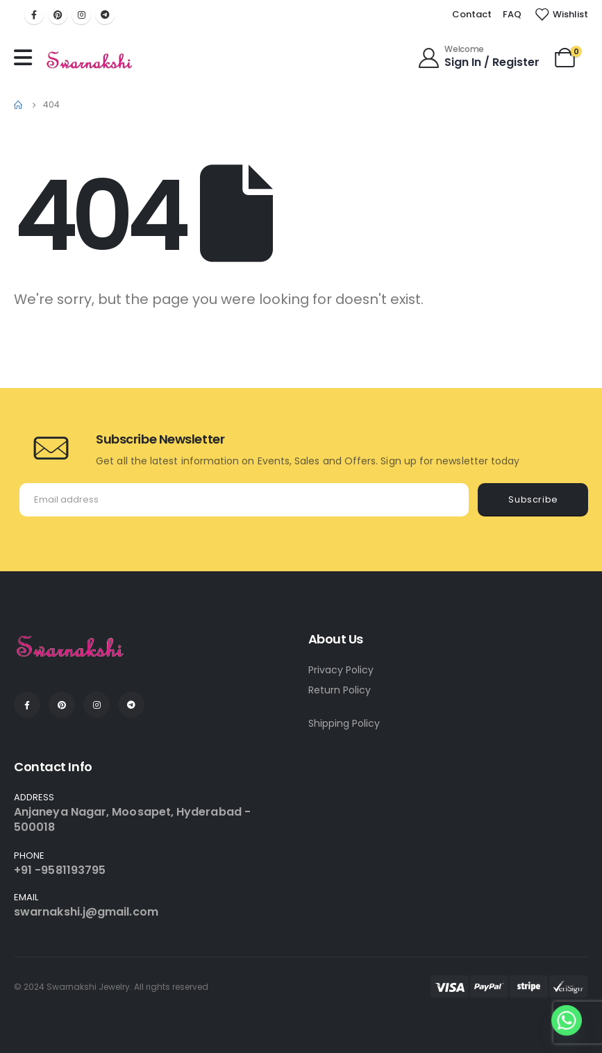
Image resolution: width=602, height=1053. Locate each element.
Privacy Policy (341, 670)
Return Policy (339, 690)
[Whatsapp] (566, 1020)
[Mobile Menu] (26, 57)
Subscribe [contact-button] (533, 499)
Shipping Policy (344, 723)
